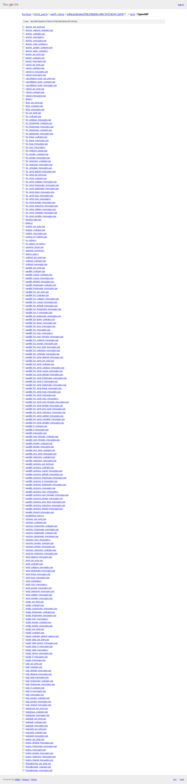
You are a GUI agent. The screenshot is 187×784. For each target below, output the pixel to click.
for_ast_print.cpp (33, 112)
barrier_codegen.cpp (35, 57)
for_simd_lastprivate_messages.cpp (42, 188)
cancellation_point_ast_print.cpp (40, 78)
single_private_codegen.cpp (38, 622)
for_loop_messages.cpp (37, 143)
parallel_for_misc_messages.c (39, 333)
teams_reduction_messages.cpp (41, 756)
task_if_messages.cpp (36, 691)
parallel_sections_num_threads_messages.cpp (47, 495)
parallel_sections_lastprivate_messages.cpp (46, 484)
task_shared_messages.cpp (38, 704)
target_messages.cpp (36, 660)
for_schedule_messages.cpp (39, 168)
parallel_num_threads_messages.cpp (43, 439)
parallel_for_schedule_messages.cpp (42, 353)
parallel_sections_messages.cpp (40, 488)
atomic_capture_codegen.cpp (39, 30)
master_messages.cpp (36, 233)
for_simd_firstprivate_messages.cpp (42, 185)
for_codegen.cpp (33, 116)
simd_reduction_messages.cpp (40, 591)
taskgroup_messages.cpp (37, 715)
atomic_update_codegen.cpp (39, 47)
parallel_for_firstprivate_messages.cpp (43, 309)
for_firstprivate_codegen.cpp (39, 123)
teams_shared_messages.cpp (39, 760)
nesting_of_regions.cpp (36, 236)
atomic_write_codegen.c (37, 51)
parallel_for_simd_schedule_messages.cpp (45, 419)
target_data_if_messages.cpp (39, 646)
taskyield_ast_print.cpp (36, 729)
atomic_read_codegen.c (37, 44)
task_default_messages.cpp (38, 670)
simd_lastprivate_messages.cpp (40, 570)
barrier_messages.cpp (36, 61)
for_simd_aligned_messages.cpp (41, 171)
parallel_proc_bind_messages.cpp (41, 453)
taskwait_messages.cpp (37, 725)
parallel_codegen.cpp (35, 271)
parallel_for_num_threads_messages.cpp (44, 336)
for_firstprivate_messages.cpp (40, 126)
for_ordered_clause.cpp (36, 150)
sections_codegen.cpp (36, 522)
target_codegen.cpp (35, 632)
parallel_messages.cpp (36, 433)
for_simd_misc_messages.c (38, 198)
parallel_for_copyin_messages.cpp (41, 302)
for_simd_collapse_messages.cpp (41, 181)
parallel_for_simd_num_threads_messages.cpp (47, 402)
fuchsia (26, 14)
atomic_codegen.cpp (35, 33)
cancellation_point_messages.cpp (41, 85)
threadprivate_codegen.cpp (38, 766)
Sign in (181, 4)
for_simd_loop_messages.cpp (39, 195)
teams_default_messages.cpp (39, 742)
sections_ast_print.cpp (36, 519)
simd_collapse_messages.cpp (39, 567)
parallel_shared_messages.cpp (40, 512)
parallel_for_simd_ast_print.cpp (40, 360)
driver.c (29, 99)
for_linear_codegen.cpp (36, 137)
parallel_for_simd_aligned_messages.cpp (44, 357)
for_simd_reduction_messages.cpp (42, 205)
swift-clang (57, 14)
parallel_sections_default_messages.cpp (44, 474)
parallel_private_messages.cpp (40, 446)
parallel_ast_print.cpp (35, 267)
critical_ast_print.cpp (35, 88)
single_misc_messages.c (37, 618)
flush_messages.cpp (35, 109)
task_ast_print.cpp (34, 663)
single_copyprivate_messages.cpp (41, 608)
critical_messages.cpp (36, 95)
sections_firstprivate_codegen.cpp (41, 526)
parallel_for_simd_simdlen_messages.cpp (45, 422)
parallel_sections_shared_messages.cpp (44, 508)
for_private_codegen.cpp (37, 154)
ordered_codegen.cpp (36, 260)
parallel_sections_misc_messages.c (42, 491)
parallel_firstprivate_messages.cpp (42, 288)
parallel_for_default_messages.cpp (42, 305)
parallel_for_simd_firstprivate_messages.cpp (46, 378)
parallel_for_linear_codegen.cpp (40, 319)
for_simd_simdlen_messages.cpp (41, 216)
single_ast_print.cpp (35, 601)
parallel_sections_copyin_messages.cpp (44, 470)
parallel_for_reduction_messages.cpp (43, 350)
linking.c (29, 223)
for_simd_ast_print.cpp (36, 174)
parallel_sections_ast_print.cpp (40, 464)
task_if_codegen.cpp (35, 687)
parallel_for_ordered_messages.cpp (42, 340)
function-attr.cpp (33, 219)
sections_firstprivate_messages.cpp (42, 529)
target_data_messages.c (37, 649)
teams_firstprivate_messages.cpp (41, 746)
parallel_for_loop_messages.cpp (40, 326)
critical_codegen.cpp (35, 92)
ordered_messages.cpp (36, 264)
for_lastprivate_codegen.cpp (39, 130)
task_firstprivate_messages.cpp (40, 684)
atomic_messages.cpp (36, 40)
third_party (40, 14)
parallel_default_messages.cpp (40, 281)
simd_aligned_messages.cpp (39, 557)
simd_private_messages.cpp (39, 588)
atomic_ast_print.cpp (35, 26)
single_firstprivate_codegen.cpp (40, 612)
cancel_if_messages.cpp (37, 71)
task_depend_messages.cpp (39, 674)
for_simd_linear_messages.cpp (40, 192)
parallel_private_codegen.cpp (39, 443)
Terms (34, 779)
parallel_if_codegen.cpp (36, 426)
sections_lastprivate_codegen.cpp (41, 532)
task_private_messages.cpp (38, 701)
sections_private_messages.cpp (40, 546)
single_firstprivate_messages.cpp (41, 615)
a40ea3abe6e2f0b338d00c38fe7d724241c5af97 (95, 14)
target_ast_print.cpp (35, 629)
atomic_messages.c (35, 37)
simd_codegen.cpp (34, 563)
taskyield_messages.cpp (37, 735)
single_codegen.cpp (35, 605)
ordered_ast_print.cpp (36, 257)
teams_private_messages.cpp (39, 753)
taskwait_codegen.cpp (36, 722)
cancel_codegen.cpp (35, 68)
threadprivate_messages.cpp (39, 770)
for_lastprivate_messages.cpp (39, 133)
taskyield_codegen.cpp (36, 732)
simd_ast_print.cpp (34, 560)
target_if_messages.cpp (37, 656)
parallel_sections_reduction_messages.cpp (45, 505)
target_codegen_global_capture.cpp (42, 636)
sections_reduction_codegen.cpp (41, 550)
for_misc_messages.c (36, 147)
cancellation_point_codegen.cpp (40, 81)
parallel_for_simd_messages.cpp (41, 395)
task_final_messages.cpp (37, 677)
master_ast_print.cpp (35, 226)
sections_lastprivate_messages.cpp (42, 536)
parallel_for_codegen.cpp (37, 295)
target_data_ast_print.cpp (37, 639)
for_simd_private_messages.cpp (40, 202)
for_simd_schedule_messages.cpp (41, 212)
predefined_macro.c (35, 515)
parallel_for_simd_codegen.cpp (40, 364)
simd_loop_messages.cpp (38, 577)
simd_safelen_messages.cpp (39, 594)
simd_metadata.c (34, 581)
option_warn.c (32, 254)
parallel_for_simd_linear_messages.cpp (44, 388)
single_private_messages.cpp (39, 625)
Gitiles (17, 779)
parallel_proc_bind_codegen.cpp (40, 450)
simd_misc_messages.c (36, 584)
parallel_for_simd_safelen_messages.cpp (44, 415)
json (181, 779)
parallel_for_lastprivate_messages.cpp (43, 316)
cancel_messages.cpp (36, 75)
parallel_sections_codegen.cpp (40, 467)
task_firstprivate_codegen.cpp (39, 680)
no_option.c (31, 240)
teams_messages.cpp (36, 749)
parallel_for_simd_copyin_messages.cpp (44, 371)
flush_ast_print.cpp (34, 102)
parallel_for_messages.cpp (38, 329)
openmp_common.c (35, 250)
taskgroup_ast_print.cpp (37, 708)
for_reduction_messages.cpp (39, 164)
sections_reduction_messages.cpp (42, 553)
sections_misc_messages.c (38, 539)
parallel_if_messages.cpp (37, 429)
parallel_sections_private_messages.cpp (44, 498)
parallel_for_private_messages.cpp (42, 343)
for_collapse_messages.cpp (38, 119)
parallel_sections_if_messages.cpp (41, 481)
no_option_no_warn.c (35, 243)
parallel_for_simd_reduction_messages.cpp (45, 412)
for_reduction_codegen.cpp (38, 161)
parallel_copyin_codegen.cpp (39, 274)
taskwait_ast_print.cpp (36, 718)
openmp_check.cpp (35, 247)
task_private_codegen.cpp (38, 698)
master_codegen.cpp (35, 229)
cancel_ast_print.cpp (35, 64)
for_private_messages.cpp (38, 157)
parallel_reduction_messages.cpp (41, 460)
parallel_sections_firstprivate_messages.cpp (46, 477)
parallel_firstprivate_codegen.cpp (41, 285)
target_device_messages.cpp (39, 653)
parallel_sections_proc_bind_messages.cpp (45, 501)
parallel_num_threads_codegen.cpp (42, 436)
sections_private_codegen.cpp (40, 543)
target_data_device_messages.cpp (42, 643)
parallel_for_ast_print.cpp (37, 291)
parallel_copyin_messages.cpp (40, 278)
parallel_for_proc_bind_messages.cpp (43, 347)
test (132, 14)
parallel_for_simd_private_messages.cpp (44, 405)
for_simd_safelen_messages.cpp (41, 209)
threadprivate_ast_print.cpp (38, 763)
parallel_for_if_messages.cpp (39, 312)
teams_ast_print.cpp (35, 739)
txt (174, 779)
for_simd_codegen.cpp (36, 178)
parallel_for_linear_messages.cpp (41, 322)
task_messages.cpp (35, 694)
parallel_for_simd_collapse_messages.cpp (45, 367)
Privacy (25, 779)
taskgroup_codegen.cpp (37, 711)
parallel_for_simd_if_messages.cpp (42, 381)
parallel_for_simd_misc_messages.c (42, 398)
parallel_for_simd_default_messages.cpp (44, 374)
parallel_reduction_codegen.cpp (40, 457)
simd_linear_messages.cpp (38, 574)
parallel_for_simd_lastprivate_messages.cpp (46, 384)
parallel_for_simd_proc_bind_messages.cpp (46, 408)
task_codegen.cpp (34, 667)
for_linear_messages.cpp (37, 140)
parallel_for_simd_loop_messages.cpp (43, 391)
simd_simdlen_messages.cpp (39, 598)
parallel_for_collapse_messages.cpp (42, 298)
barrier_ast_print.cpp (35, 54)
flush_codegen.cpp (34, 106)
